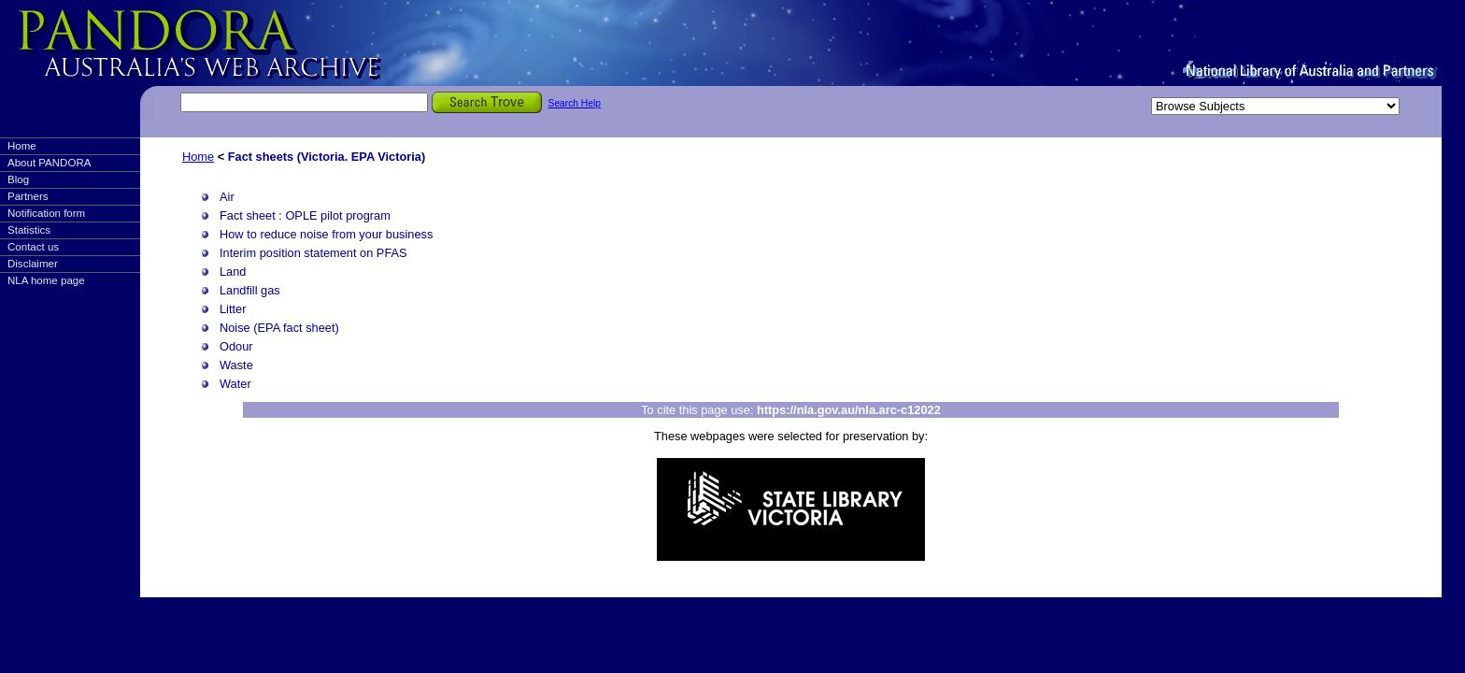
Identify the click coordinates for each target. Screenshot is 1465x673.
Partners (28, 196)
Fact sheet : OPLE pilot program (305, 215)
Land (233, 272)
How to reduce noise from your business (326, 234)
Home (21, 145)
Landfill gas (250, 290)
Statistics (28, 230)
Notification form (46, 213)
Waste (236, 365)
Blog (18, 179)
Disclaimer (32, 263)
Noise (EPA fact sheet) (279, 328)
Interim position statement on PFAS (313, 253)
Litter (233, 309)
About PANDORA (49, 162)
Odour (236, 346)
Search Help (574, 103)
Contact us (33, 246)
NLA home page (46, 280)
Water (235, 384)
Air (227, 197)
